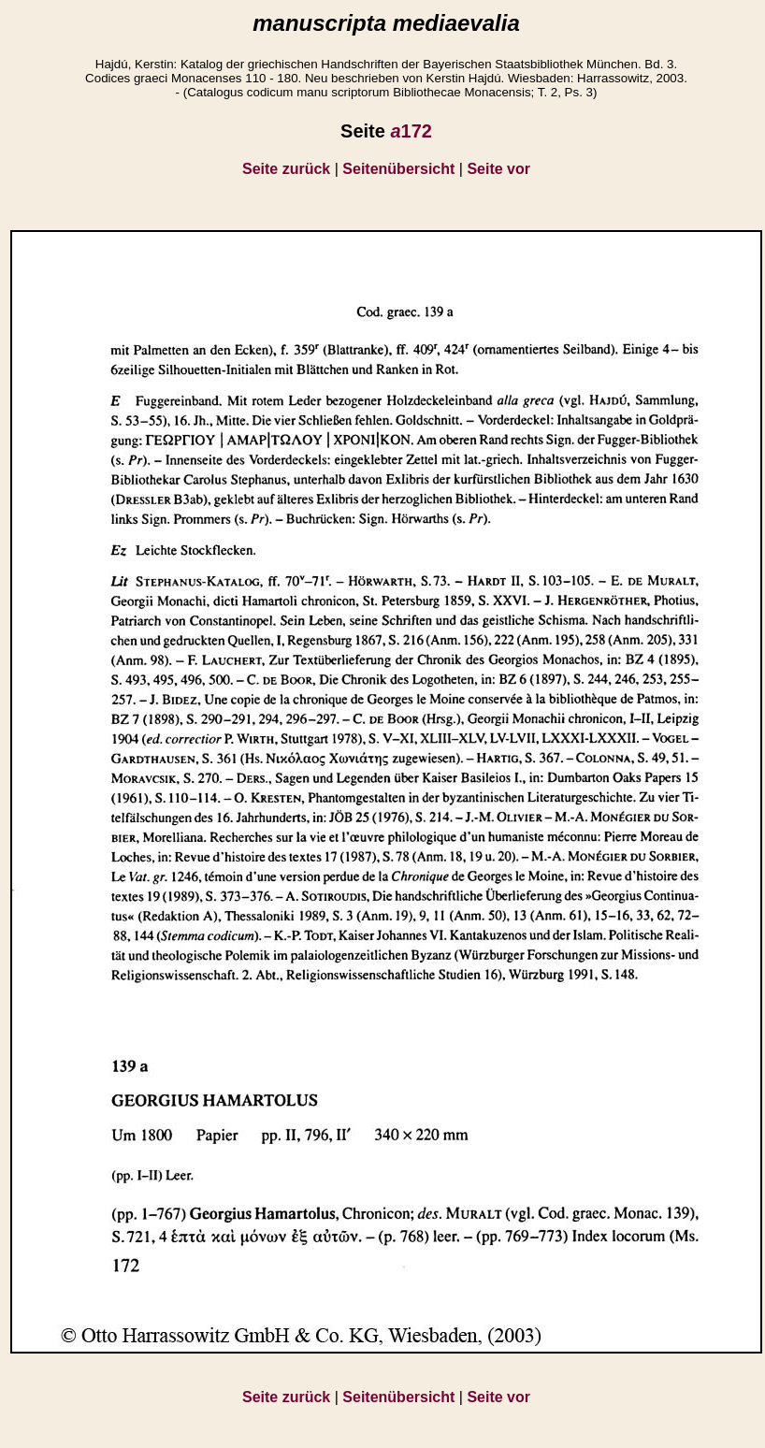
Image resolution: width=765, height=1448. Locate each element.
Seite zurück (286, 169)
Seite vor (498, 169)
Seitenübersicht (398, 169)
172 (411, 131)
